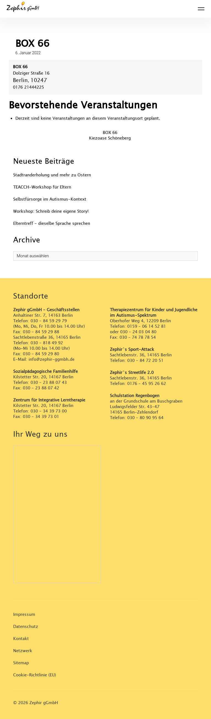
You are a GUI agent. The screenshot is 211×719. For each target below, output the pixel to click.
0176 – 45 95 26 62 (146, 384)
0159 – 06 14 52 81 (146, 326)
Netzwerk (22, 651)
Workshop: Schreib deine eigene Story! (51, 211)
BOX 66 (110, 133)
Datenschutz (25, 627)
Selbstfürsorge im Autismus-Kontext (49, 199)
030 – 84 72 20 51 (145, 360)
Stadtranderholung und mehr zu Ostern (52, 175)
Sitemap (21, 663)
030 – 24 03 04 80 (139, 332)
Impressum (24, 614)
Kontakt (21, 639)
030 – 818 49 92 (46, 343)
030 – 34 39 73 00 (48, 411)
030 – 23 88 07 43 (48, 382)
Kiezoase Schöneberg (110, 138)
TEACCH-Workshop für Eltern (42, 187)
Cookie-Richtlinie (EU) (34, 675)
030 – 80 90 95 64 (145, 418)
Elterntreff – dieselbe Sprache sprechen (51, 223)
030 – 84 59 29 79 (48, 321)
